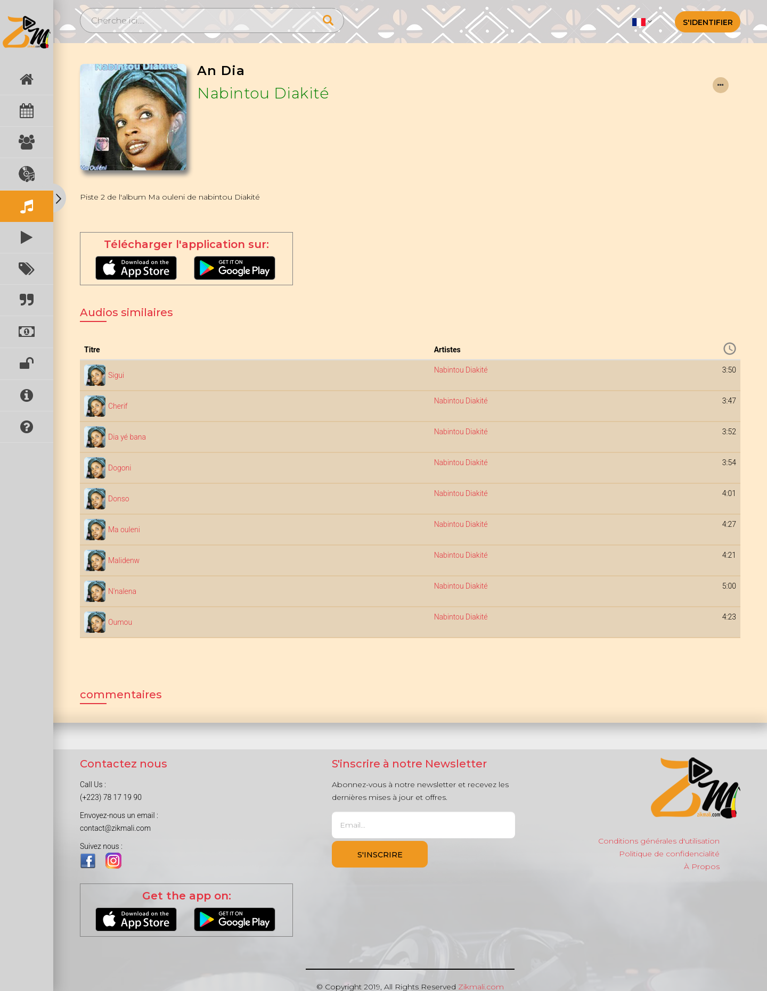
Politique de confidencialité (669, 853)
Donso (118, 498)
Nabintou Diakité (263, 93)
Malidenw (124, 560)
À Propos (702, 866)
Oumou (120, 622)
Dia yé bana (127, 437)
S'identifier (708, 22)
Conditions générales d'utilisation (659, 841)
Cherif (118, 406)
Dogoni (119, 468)
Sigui (116, 375)
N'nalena (122, 591)
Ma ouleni (124, 529)
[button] (642, 21)
